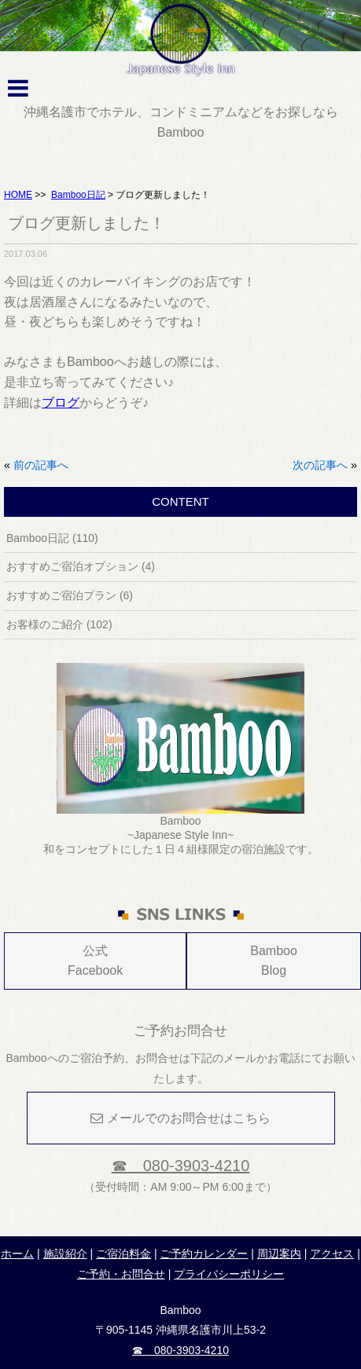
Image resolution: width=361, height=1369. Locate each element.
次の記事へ (320, 465)
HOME (18, 194)
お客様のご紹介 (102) (59, 624)
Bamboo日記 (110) (52, 538)
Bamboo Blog (273, 961)
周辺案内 (279, 1253)
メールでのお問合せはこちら (180, 1118)
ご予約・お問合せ (121, 1274)
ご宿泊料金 (123, 1253)
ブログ (60, 402)
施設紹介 (65, 1253)
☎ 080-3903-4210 (181, 1165)
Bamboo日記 (78, 194)
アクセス (332, 1253)
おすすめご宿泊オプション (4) (80, 566)
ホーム (17, 1253)
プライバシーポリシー (229, 1274)
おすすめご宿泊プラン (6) (69, 595)
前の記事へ (40, 465)
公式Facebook (95, 961)
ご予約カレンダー (204, 1253)
